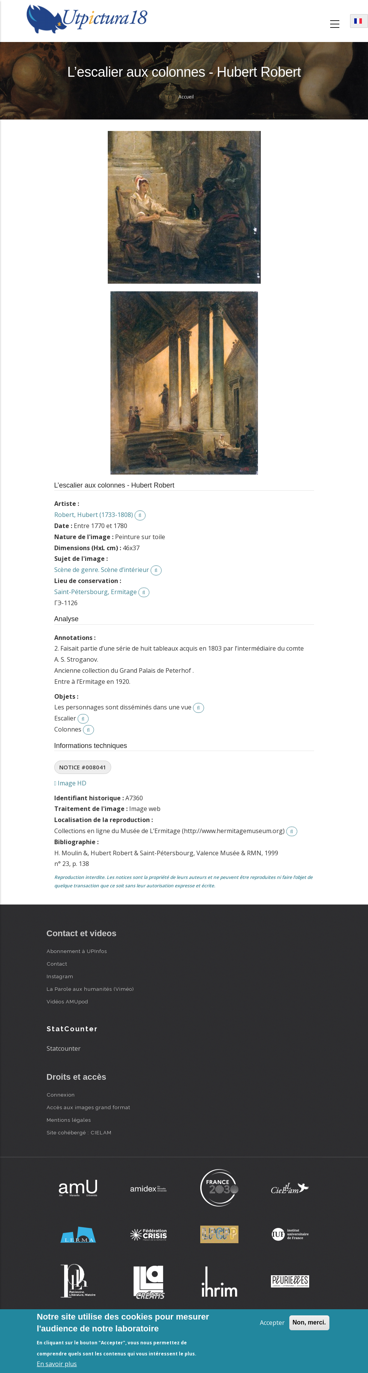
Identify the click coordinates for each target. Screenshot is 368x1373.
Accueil (186, 97)
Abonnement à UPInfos (77, 951)
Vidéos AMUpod (67, 1001)
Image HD (70, 783)
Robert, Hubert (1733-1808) (93, 514)
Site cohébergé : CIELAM (79, 1132)
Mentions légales (69, 1120)
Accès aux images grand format (88, 1107)
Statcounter (64, 1048)
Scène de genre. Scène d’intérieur (101, 569)
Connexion (61, 1095)
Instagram (60, 976)
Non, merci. (309, 1322)
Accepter (272, 1322)
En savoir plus (57, 1364)
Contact (57, 964)
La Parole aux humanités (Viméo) (90, 989)
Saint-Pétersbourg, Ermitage (95, 592)
